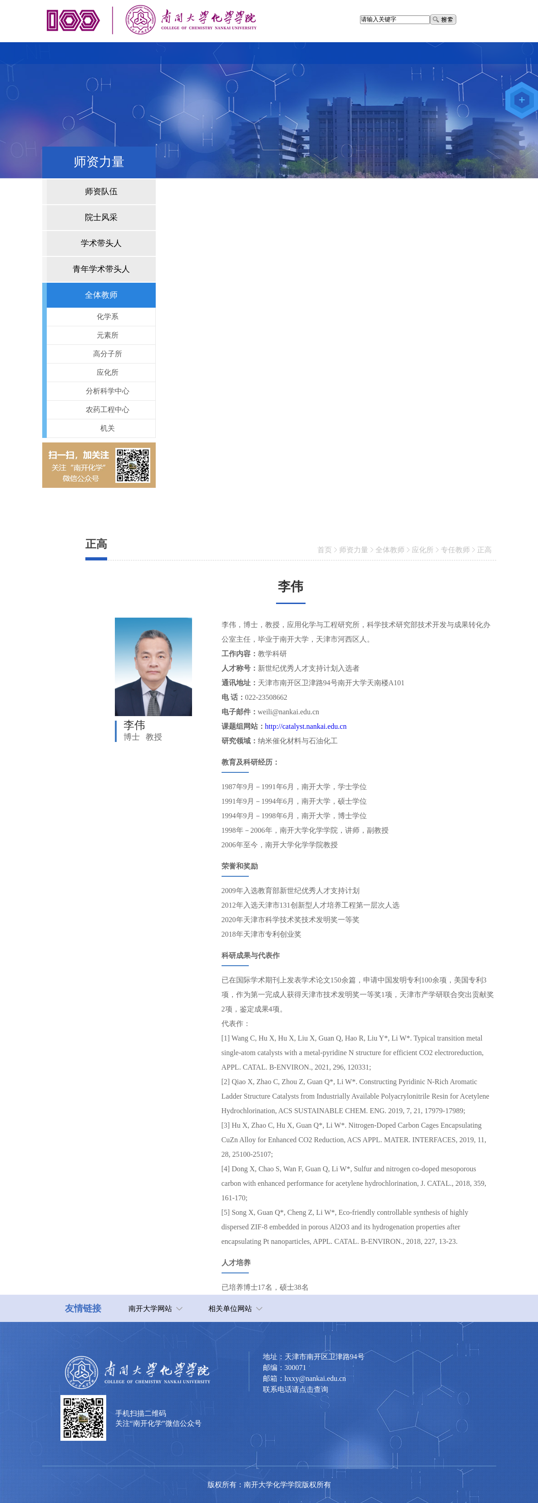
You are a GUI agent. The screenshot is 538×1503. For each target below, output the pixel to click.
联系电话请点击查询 (295, 1389)
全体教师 (390, 550)
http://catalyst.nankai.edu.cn (306, 726)
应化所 (423, 550)
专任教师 (455, 550)
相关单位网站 (230, 1308)
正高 (484, 550)
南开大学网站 (150, 1308)
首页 (324, 550)
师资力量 (353, 550)
